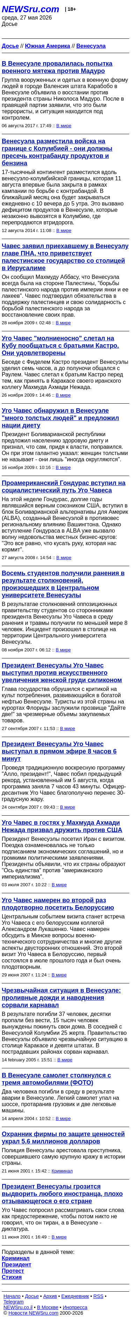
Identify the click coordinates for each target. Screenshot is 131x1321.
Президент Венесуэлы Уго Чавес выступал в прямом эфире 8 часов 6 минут (59, 751)
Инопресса (75, 1307)
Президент (16, 1265)
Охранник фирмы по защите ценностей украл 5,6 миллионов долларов (63, 1138)
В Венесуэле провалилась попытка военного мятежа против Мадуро (57, 67)
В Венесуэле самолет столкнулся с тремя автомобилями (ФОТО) (56, 1079)
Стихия (12, 1277)
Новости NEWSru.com (33, 1313)
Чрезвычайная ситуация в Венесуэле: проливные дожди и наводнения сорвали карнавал (61, 998)
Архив (50, 1296)
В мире (63, 125)
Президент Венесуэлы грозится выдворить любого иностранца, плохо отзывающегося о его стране (62, 1194)
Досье (32, 1296)
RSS (98, 1296)
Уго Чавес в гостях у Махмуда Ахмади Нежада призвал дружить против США (62, 826)
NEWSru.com (30, 9)
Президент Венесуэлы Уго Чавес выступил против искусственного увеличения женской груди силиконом (62, 673)
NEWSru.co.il (17, 1307)
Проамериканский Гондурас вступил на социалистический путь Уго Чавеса (63, 486)
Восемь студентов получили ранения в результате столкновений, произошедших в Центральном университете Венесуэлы (63, 584)
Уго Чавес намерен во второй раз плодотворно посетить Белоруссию (58, 904)
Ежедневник (75, 1296)
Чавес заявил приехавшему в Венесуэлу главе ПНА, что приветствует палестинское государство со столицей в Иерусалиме (65, 257)
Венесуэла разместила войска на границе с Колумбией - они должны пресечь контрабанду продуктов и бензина (57, 152)
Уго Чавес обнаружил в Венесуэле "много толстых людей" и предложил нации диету (60, 418)
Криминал (62, 1171)
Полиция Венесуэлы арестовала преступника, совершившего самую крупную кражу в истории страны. (63, 1156)
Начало (12, 1296)
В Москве (47, 1307)
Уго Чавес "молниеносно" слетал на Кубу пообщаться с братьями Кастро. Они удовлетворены (60, 345)
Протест (13, 1271)
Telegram (13, 1302)
